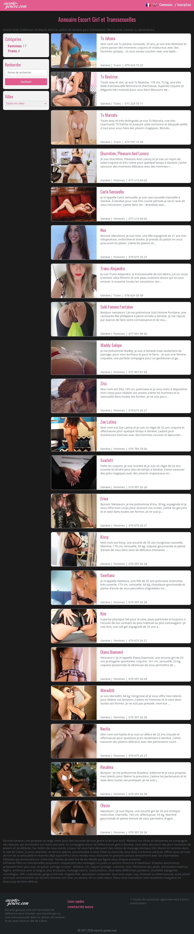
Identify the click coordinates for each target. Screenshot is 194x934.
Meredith (107, 690)
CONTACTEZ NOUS (80, 907)
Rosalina (106, 767)
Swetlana (107, 575)
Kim (103, 613)
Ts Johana (107, 38)
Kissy (104, 537)
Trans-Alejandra (112, 268)
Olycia (105, 805)
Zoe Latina (108, 421)
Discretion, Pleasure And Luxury (124, 153)
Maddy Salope (111, 345)
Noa (103, 230)
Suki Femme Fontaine (116, 306)
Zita (103, 383)
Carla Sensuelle (112, 191)
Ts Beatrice (109, 76)
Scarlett (106, 460)
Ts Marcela (108, 115)
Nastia (105, 728)
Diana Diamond (111, 652)
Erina (104, 498)
